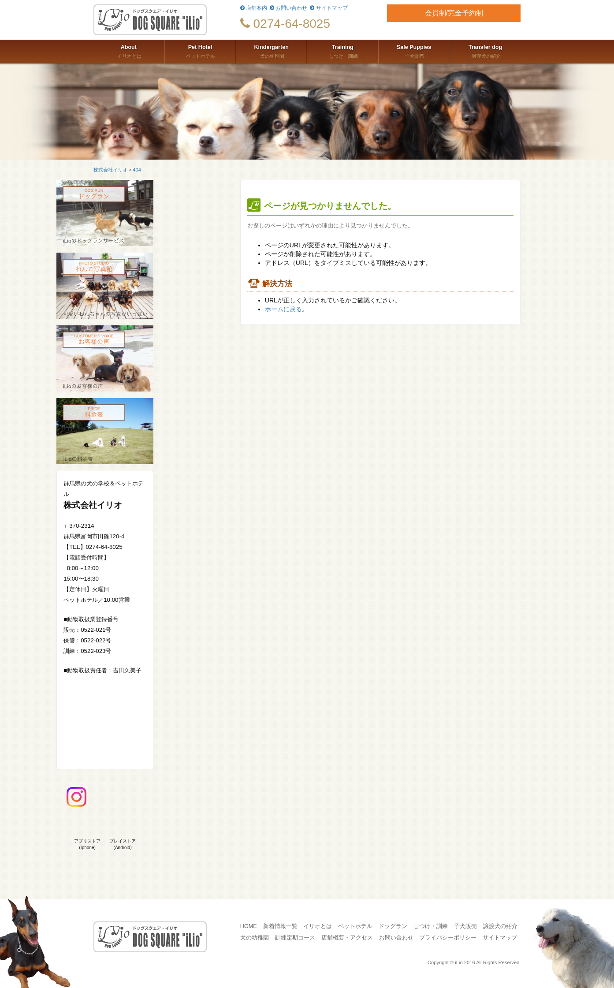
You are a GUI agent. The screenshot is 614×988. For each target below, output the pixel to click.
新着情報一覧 (280, 926)
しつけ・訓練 (342, 51)
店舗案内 (253, 8)
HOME (248, 926)
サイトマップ (328, 8)
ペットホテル (200, 51)
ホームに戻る (283, 309)
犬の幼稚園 (271, 51)
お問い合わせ (288, 8)
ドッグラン (393, 926)
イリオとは (129, 51)
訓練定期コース (295, 938)
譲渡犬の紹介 (485, 51)
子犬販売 (414, 51)
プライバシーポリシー (447, 938)
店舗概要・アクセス (347, 938)
